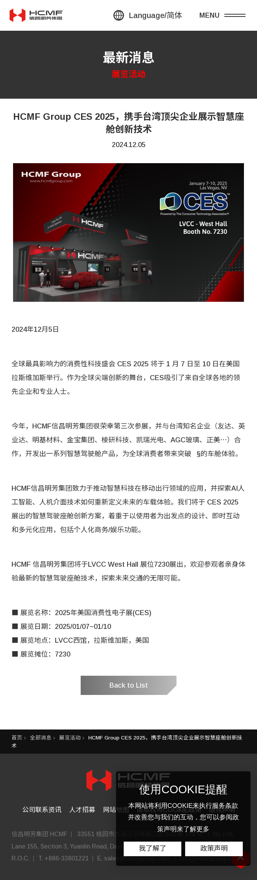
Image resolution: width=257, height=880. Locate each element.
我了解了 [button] (152, 848)
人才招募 (82, 810)
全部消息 (40, 738)
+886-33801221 (67, 858)
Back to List (128, 685)
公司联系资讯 (41, 810)
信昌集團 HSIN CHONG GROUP (36, 15)
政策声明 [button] (214, 848)
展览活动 (70, 738)
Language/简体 (155, 15)
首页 (17, 738)
